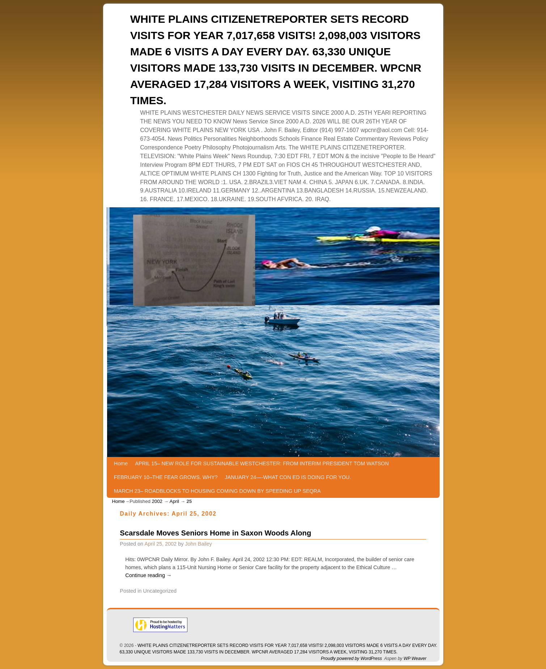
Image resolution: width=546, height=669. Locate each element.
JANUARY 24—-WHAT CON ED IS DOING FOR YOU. (288, 477)
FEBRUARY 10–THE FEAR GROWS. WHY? (166, 477)
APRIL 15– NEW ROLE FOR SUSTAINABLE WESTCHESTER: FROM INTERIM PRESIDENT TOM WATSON (262, 463)
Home (121, 463)
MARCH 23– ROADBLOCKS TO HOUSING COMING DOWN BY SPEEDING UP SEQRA (217, 491)
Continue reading (148, 575)
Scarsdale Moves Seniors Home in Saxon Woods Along (215, 533)
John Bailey (198, 544)
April (174, 501)
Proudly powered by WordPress (351, 658)
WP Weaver (414, 658)
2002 (157, 501)
